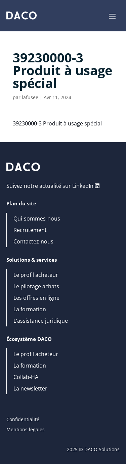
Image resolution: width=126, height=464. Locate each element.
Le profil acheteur (35, 275)
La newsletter (30, 388)
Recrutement (30, 230)
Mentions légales (25, 430)
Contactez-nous (33, 241)
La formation (29, 309)
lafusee (30, 97)
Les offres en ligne (36, 298)
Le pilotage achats (36, 286)
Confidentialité (22, 420)
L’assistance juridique (40, 321)
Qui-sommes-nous (36, 218)
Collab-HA (25, 377)
